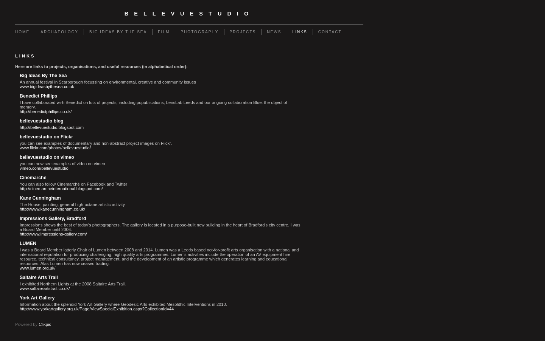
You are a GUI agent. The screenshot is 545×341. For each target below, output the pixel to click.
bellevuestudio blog (42, 121)
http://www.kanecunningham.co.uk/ (52, 209)
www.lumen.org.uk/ (38, 268)
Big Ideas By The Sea (118, 32)
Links (300, 32)
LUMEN (28, 243)
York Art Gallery (37, 298)
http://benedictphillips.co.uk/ (46, 111)
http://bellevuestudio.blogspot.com (52, 127)
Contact (330, 32)
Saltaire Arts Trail (39, 277)
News (274, 32)
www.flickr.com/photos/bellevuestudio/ (55, 148)
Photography (199, 32)
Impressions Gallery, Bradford (53, 218)
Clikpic (45, 324)
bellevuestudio (189, 14)
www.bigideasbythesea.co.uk (47, 86)
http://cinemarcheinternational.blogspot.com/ (61, 188)
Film (164, 32)
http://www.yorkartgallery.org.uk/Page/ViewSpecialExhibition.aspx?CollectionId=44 (97, 309)
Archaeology (59, 32)
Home (22, 32)
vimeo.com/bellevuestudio (44, 168)
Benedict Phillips (38, 96)
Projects (243, 32)
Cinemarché (33, 177)
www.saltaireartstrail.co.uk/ (45, 288)
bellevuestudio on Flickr (46, 137)
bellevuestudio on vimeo (47, 157)
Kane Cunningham (40, 198)
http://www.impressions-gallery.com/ (53, 234)
